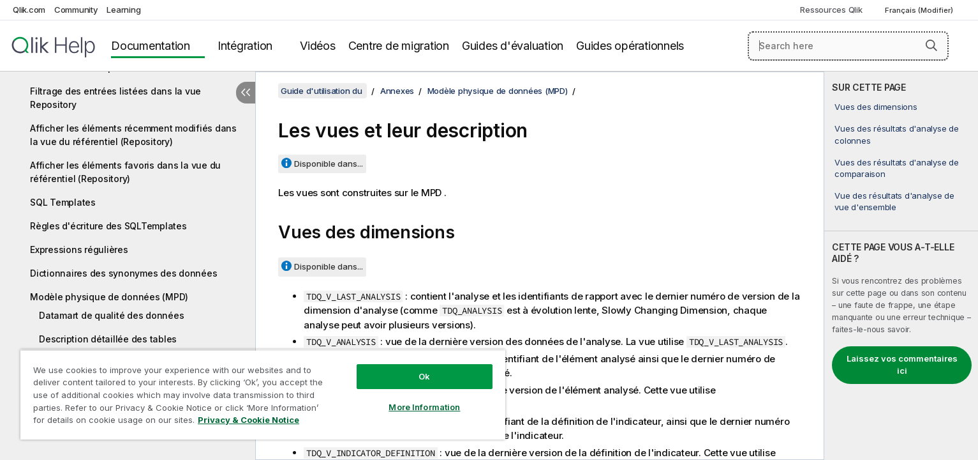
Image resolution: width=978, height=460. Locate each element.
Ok (424, 376)
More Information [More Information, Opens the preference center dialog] (424, 407)
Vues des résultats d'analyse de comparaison (896, 168)
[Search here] (848, 46)
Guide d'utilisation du (322, 91)
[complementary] (901, 266)
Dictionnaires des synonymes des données (123, 273)
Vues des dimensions (875, 107)
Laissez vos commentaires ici (902, 364)
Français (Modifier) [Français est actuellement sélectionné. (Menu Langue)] (920, 10)
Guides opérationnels (630, 45)
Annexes (397, 91)
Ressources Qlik (831, 9)
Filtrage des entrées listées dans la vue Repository (115, 98)
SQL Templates (63, 202)
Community (76, 9)
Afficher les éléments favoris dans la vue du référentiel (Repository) (125, 172)
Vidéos (318, 45)
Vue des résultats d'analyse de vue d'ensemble (894, 201)
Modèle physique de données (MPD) (109, 296)
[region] (262, 394)
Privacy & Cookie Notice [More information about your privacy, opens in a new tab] (248, 420)
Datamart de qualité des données (111, 315)
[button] (931, 45)
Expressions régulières (79, 249)
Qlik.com (29, 9)
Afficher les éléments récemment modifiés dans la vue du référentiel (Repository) (133, 135)
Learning (123, 9)
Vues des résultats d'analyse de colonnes (896, 134)
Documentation (150, 45)
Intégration (245, 45)
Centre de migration (398, 45)
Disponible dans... (328, 163)
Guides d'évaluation (512, 45)
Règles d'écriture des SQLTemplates (108, 225)
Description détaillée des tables (108, 339)
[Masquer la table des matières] (245, 92)
